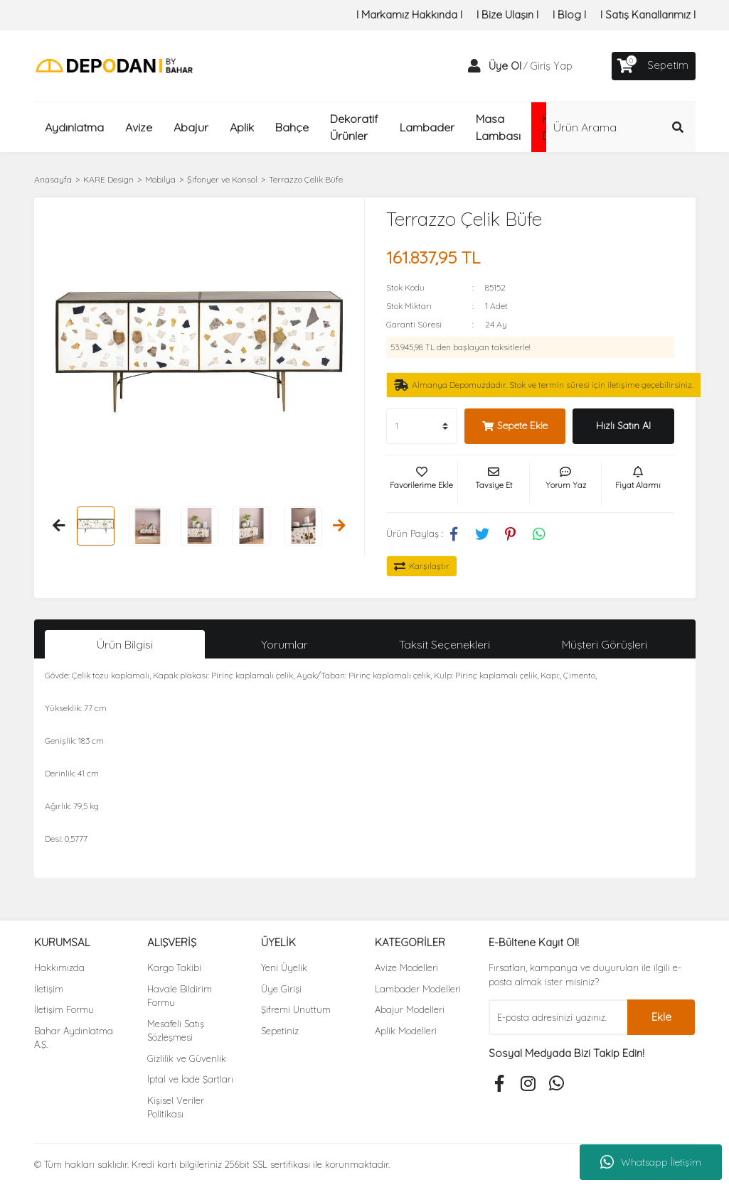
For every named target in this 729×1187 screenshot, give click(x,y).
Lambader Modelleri (418, 988)
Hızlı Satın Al (623, 425)
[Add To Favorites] (421, 483)
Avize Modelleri (406, 967)
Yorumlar (284, 644)
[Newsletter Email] (558, 1017)
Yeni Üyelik (284, 967)
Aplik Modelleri (406, 1030)
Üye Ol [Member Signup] (505, 65)
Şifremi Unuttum (296, 1009)
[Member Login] (474, 66)
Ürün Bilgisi (125, 644)
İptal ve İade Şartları (190, 1079)
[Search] (621, 127)
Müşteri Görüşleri (604, 644)
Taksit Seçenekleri (444, 644)
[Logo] (114, 65)
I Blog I (569, 14)
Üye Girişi (281, 988)
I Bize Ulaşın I (507, 14)
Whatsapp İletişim (650, 1162)
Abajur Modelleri (410, 1009)
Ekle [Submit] (661, 1017)
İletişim (48, 988)
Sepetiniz (280, 1030)
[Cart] (654, 66)
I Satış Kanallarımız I (648, 14)
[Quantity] (421, 426)
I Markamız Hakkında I (409, 14)
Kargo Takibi (174, 967)
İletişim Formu (64, 1009)
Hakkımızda (59, 967)
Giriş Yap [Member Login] (551, 65)
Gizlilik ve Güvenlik (186, 1058)
